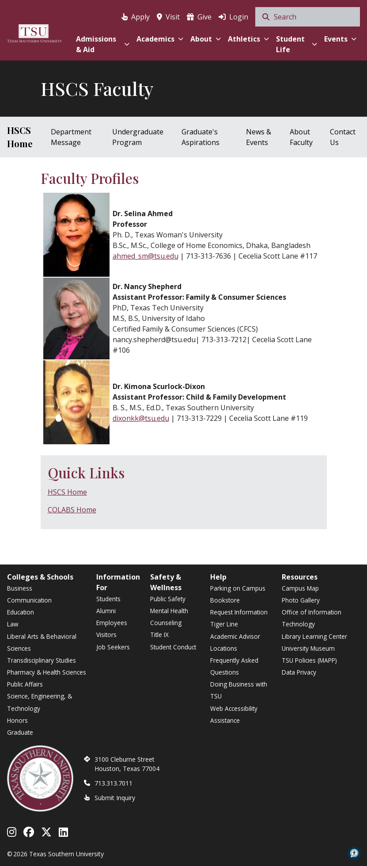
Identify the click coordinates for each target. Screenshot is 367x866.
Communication (29, 600)
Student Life (296, 44)
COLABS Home (72, 510)
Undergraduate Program (137, 137)
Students (108, 599)
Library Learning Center (314, 636)
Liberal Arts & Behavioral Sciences (41, 642)
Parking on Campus (237, 588)
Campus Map (300, 588)
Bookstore (225, 600)
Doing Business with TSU (238, 690)
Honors (17, 720)
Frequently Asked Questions (234, 666)
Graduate (20, 732)
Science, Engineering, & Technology (39, 702)
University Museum (308, 648)
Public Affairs (25, 684)
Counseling (166, 622)
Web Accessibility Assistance (233, 714)
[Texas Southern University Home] (34, 32)
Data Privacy (299, 672)
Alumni (106, 611)
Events (340, 39)
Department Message (71, 137)
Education (20, 612)
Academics (159, 39)
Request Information (239, 612)
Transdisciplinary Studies (41, 660)
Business (19, 588)
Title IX (159, 634)
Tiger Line (224, 624)
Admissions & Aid (103, 44)
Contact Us (343, 137)
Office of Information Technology (311, 618)
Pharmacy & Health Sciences (46, 672)
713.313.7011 (113, 783)
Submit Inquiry (115, 798)
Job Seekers (113, 647)
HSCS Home (20, 136)
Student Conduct (173, 647)
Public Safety (167, 599)
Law (13, 624)
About (205, 39)
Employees (111, 622)
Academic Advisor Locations (235, 642)
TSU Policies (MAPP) (309, 660)
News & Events (258, 137)
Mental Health (169, 611)
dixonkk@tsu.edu (141, 418)
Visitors (106, 634)
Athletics (248, 39)
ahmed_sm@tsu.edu (145, 256)
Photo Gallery (301, 600)
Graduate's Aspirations (200, 137)
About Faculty (301, 137)
